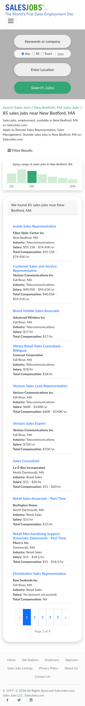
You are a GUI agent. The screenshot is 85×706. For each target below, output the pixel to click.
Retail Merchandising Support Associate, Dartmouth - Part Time (39, 535)
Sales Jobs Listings (20, 668)
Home (11, 660)
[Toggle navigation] (11, 20)
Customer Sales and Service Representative (35, 268)
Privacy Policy (48, 668)
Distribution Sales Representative (39, 573)
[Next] (65, 617)
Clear (61, 53)
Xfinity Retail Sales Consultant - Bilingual (38, 348)
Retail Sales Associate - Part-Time (39, 498)
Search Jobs (42, 87)
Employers (52, 660)
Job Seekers (30, 660)
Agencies (71, 660)
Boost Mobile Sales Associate (36, 310)
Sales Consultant (26, 461)
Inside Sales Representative (34, 226)
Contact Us (42, 676)
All (37, 53)
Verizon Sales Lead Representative (40, 386)
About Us (71, 668)
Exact (48, 53)
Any (27, 53)
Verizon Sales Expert (29, 423)
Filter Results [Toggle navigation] (20, 150)
